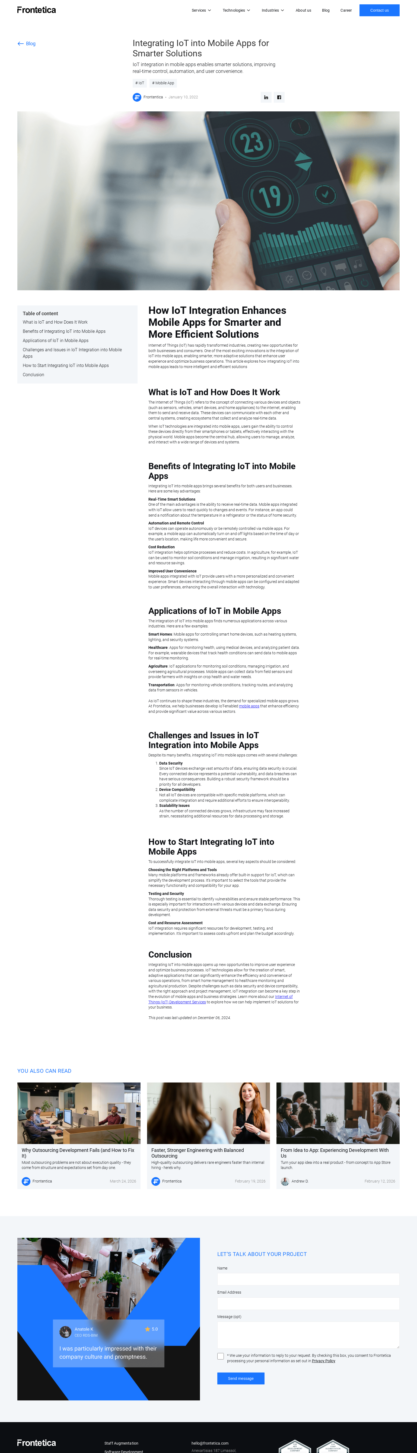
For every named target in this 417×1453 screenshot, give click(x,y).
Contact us (379, 10)
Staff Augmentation (121, 1443)
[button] (202, 10)
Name (222, 1268)
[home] (36, 10)
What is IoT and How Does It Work (55, 322)
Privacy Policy (323, 1361)
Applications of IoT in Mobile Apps (55, 340)
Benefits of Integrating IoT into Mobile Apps (64, 331)
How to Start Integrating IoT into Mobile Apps (66, 365)
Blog (326, 10)
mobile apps (249, 706)
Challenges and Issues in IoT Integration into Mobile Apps (72, 353)
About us (303, 10)
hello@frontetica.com (210, 1443)
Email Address (229, 1292)
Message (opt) (229, 1317)
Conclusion (33, 374)
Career (346, 10)
